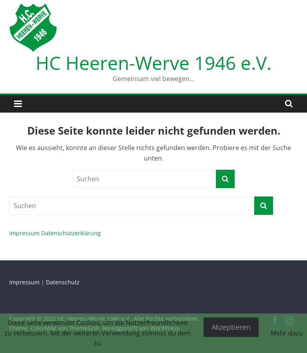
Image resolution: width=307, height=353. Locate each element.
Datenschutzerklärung (71, 233)
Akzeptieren (231, 327)
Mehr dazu (287, 333)
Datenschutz (63, 282)
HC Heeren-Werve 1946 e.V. (153, 62)
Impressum (24, 233)
